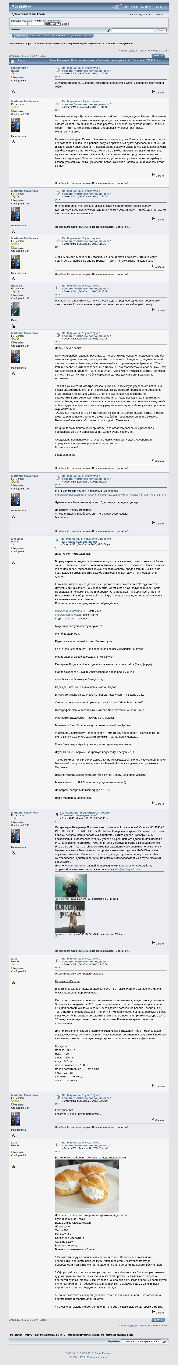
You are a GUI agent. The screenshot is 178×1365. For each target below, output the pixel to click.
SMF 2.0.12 (72, 1353)
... (25, 55)
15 (28, 55)
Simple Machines (103, 1353)
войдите (31, 20)
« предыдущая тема (132, 50)
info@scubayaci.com (127, 869)
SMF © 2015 (86, 1353)
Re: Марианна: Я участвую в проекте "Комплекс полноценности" (86, 69)
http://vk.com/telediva (68, 614)
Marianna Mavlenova (24, 101)
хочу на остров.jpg (66, 934)
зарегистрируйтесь (52, 20)
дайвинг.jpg (62, 898)
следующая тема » (157, 50)
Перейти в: (114, 1341)
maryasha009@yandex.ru (70, 610)
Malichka (17, 538)
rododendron (19, 67)
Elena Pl (16, 285)
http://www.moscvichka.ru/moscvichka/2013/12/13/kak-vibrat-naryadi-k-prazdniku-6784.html (110, 494)
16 (31, 55)
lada (14, 958)
